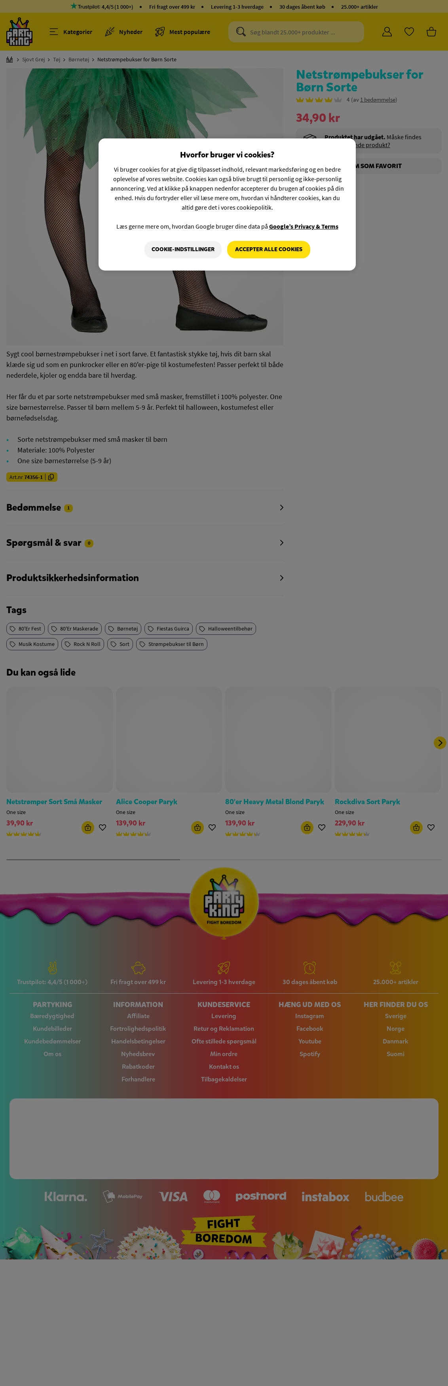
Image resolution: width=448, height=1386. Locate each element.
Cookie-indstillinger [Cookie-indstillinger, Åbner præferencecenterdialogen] (183, 249)
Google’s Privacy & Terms (303, 226)
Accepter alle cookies (268, 249)
